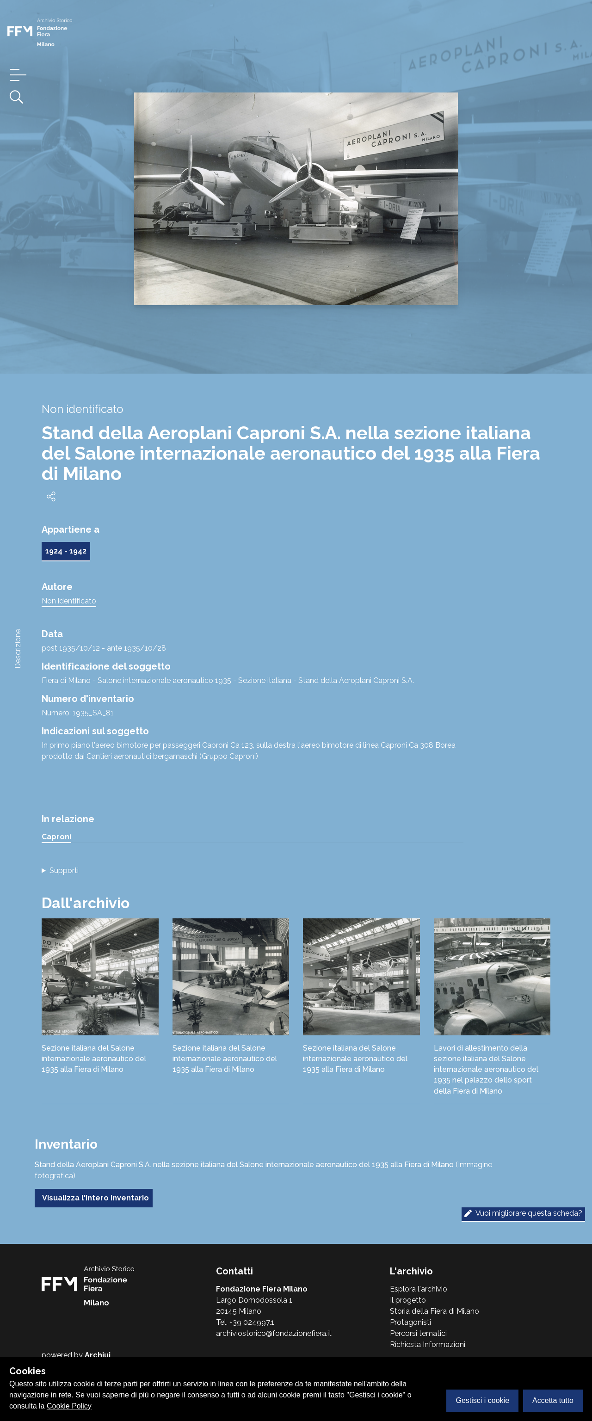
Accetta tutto (553, 1400)
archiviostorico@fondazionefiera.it (274, 1333)
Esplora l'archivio (418, 1289)
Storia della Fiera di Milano (434, 1311)
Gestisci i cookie (482, 1400)
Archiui (98, 1355)
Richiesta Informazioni (427, 1344)
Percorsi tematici (418, 1333)
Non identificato (69, 601)
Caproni (56, 836)
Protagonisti (410, 1322)
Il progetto (408, 1300)
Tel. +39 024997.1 (245, 1322)
